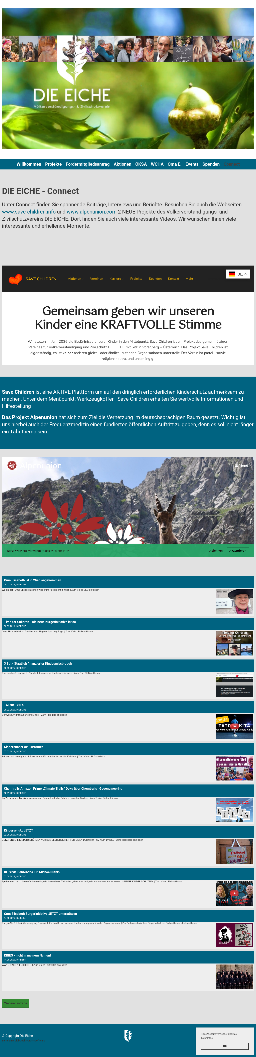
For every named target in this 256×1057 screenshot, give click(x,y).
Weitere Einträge (15, 1003)
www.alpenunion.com (92, 212)
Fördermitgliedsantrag (88, 164)
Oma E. (174, 164)
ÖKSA (141, 164)
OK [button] (225, 1046)
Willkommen (29, 164)
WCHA (157, 164)
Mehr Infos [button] (207, 1038)
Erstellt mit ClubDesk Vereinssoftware (23, 1040)
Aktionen (122, 164)
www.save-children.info (29, 212)
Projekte (53, 164)
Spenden (211, 164)
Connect (232, 164)
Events (191, 164)
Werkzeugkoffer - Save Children (113, 399)
